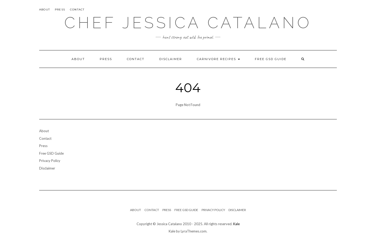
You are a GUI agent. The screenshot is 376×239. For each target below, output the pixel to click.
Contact (77, 9)
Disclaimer (170, 59)
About (44, 9)
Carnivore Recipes (218, 59)
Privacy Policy (49, 161)
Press (60, 9)
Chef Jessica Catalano (188, 23)
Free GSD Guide (270, 59)
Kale (236, 224)
